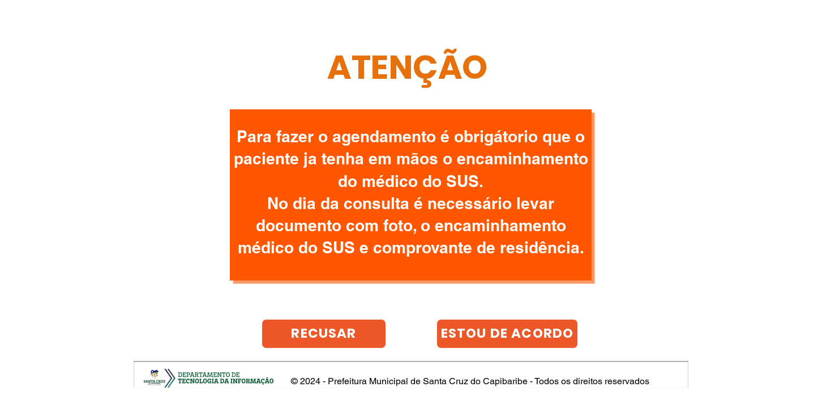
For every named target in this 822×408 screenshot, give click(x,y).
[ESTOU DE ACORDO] (507, 334)
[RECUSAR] (324, 334)
